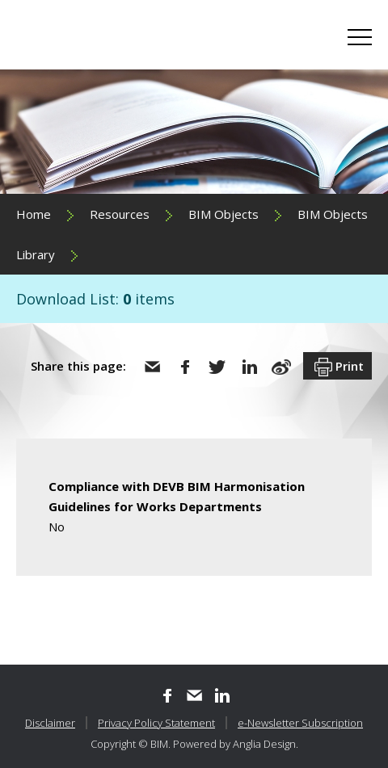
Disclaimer (50, 722)
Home (33, 214)
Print (337, 367)
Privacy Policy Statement (156, 722)
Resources (120, 214)
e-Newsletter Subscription (300, 722)
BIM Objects (223, 214)
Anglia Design (264, 744)
